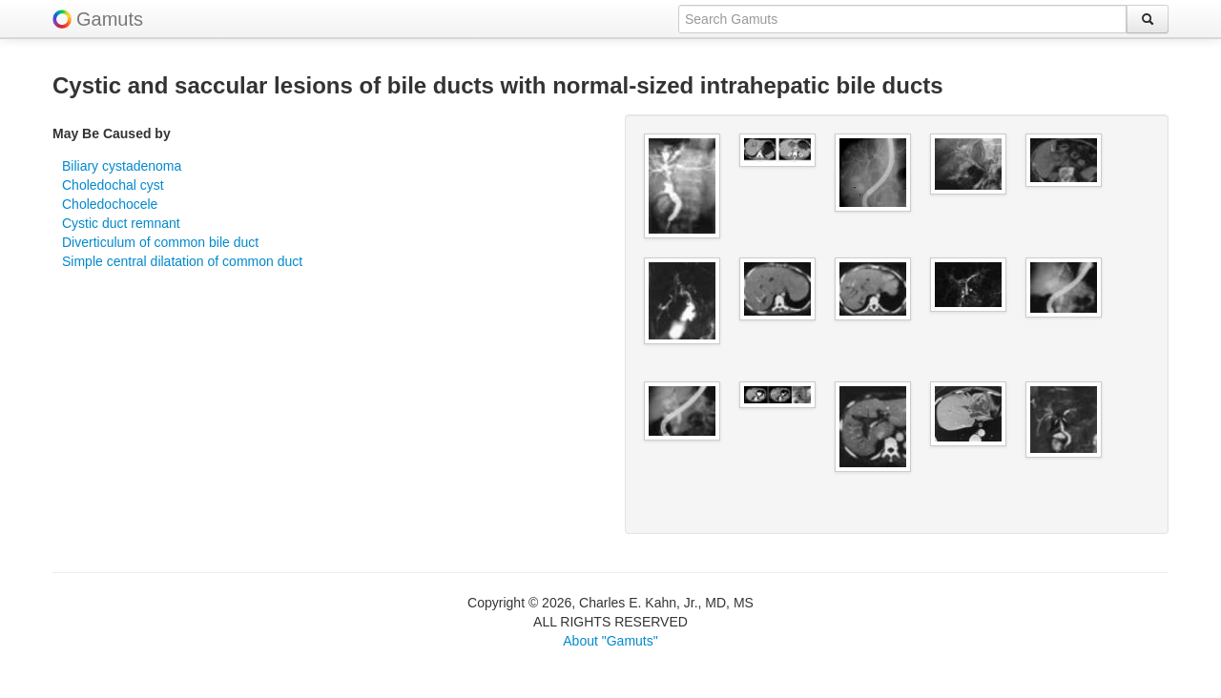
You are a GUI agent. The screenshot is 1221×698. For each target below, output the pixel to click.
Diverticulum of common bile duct (160, 242)
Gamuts (109, 19)
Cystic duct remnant (121, 223)
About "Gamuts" (610, 640)
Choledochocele (109, 204)
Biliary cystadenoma (121, 166)
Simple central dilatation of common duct (182, 261)
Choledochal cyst (113, 185)
